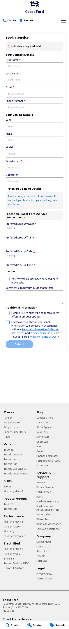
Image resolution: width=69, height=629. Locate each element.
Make (34, 138)
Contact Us (43, 546)
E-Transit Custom (14, 568)
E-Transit (9, 558)
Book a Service (45, 487)
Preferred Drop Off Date (34, 228)
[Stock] (11, 625)
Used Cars (42, 441)
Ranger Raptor (12, 422)
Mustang (9, 531)
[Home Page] (34, 4)
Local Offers (43, 422)
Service (40, 482)
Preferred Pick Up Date (34, 256)
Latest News (44, 541)
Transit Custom (13, 454)
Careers (40, 556)
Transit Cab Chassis (15, 468)
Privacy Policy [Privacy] (38, 333)
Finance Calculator (47, 456)
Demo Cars (42, 436)
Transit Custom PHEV (16, 563)
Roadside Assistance (48, 524)
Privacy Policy (44, 573)
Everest (8, 486)
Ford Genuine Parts (47, 501)
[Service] (34, 625)
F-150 (7, 436)
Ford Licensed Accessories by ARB (47, 508)
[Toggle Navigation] (63, 20)
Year (34, 124)
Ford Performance (14, 536)
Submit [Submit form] (19, 344)
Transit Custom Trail (16, 473)
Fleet (39, 446)
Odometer (34, 179)
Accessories (43, 514)
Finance (40, 451)
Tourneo (8, 449)
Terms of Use (44, 578)
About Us (41, 551)
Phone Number (34, 105)
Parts (39, 496)
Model (34, 152)
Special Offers (44, 417)
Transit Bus (10, 464)
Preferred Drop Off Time (34, 242)
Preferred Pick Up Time (34, 269)
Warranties (42, 519)
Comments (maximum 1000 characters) (34, 295)
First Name (34, 64)
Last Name (34, 78)
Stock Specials (45, 427)
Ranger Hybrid (12, 427)
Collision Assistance (48, 529)
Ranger (8, 417)
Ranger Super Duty (15, 432)
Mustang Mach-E (13, 491)
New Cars (42, 432)
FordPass (41, 560)
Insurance (42, 465)
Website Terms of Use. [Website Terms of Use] (43, 336)
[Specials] (57, 625)
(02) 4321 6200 (19, 607)
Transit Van (10, 459)
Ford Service (43, 492)
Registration (34, 165)
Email (34, 91)
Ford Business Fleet (48, 460)
